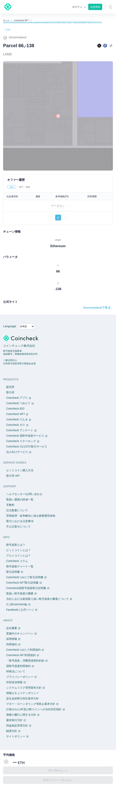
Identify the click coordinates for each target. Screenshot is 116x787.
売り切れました (58, 770)
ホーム (6, 20)
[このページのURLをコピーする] (111, 46)
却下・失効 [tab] (24, 187)
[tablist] (58, 187)
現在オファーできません (58, 780)
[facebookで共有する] (105, 46)
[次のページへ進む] (65, 217)
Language (9, 326)
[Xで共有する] (99, 46)
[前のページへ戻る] (51, 217)
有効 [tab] (12, 187)
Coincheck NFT (21, 20)
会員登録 (95, 6)
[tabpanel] (58, 206)
